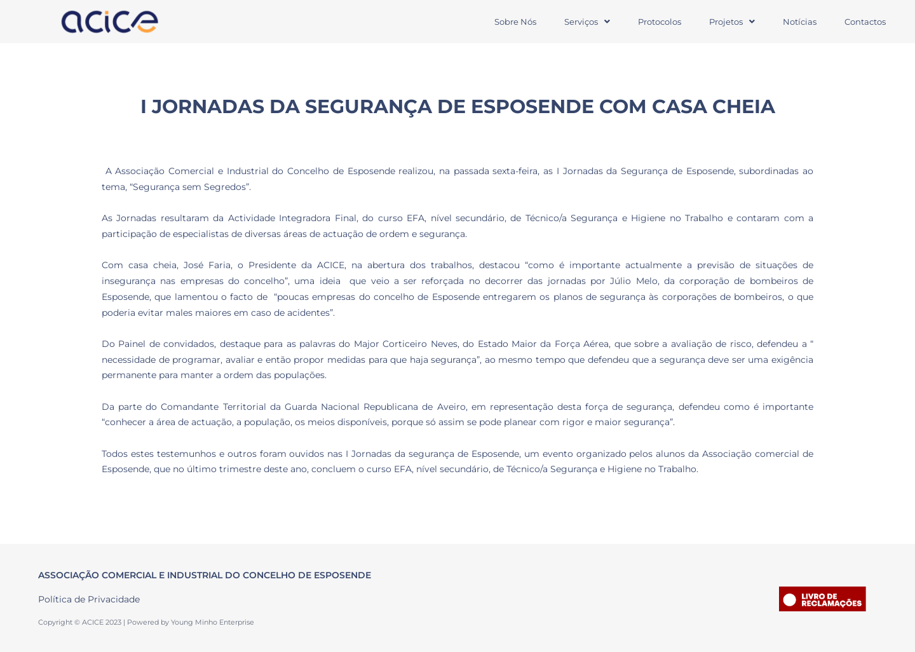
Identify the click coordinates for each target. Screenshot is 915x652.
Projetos (732, 22)
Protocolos (659, 22)
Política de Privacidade (89, 599)
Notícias (800, 22)
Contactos (865, 22)
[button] (587, 22)
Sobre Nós (515, 22)
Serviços (587, 22)
